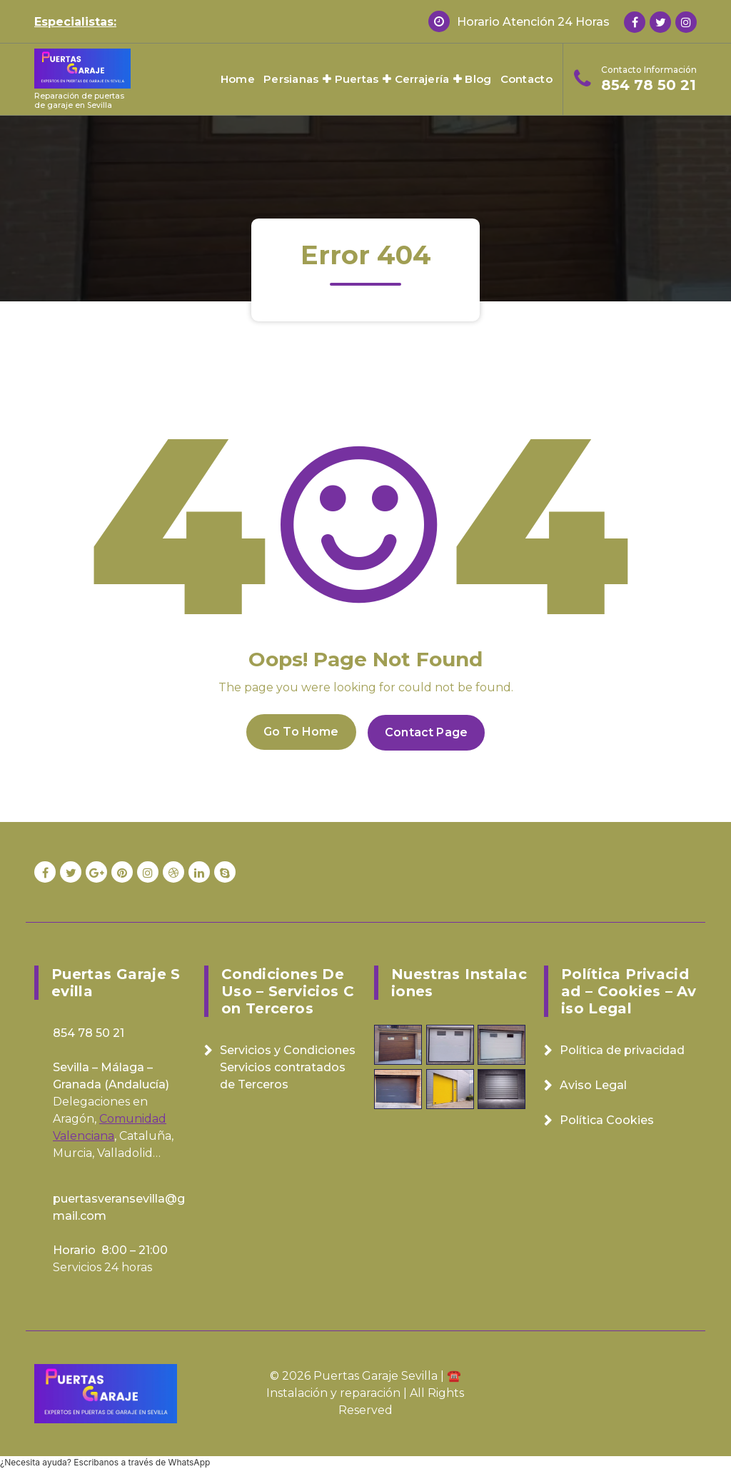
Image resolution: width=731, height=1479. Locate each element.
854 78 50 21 (648, 85)
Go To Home (300, 731)
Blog (478, 79)
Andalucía (137, 1083)
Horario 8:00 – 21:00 (110, 1248)
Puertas (357, 79)
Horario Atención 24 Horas (533, 22)
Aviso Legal (593, 1084)
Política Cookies (607, 1118)
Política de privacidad (622, 1049)
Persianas (291, 79)
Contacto (526, 79)
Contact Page (427, 731)
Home (238, 79)
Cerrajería (422, 79)
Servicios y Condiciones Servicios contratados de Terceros (288, 1066)
